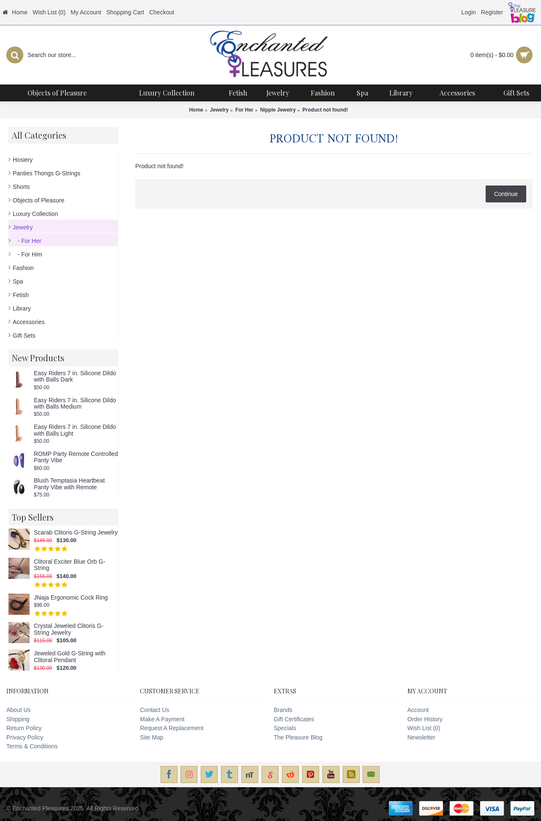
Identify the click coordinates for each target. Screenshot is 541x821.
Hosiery (23, 159)
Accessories (28, 322)
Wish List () (423, 728)
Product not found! (325, 110)
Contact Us (154, 709)
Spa (18, 281)
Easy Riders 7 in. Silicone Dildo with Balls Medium (75, 403)
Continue (506, 194)
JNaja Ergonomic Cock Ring (71, 598)
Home (196, 110)
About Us (18, 709)
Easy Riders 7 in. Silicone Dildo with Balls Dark (75, 376)
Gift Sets (24, 335)
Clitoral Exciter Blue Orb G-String (69, 565)
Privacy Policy (24, 737)
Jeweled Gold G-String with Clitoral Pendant (70, 656)
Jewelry (219, 110)
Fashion (23, 268)
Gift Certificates (294, 719)
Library (22, 308)
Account (418, 709)
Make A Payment (162, 719)
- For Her (27, 240)
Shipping (18, 719)
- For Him (27, 254)
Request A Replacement (171, 728)
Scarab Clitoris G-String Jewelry (75, 532)
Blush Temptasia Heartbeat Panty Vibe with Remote (69, 483)
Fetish (21, 295)
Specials (285, 728)
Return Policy (23, 728)
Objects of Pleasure (38, 200)
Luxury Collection (35, 213)
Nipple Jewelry (278, 110)
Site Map (151, 737)
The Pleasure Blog (298, 737)
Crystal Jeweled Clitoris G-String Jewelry (69, 629)
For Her (244, 110)
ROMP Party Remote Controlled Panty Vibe (76, 457)
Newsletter (421, 737)
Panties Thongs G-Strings (46, 173)
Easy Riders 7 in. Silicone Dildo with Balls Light (75, 430)
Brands (283, 709)
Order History (425, 719)
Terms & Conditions (31, 746)
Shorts (21, 186)
